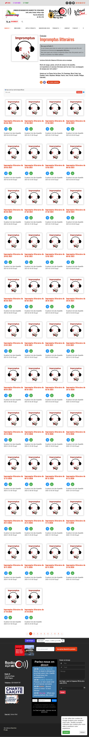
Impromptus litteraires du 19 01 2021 (34, 344)
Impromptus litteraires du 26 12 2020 (13, 432)
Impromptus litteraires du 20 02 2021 (75, 210)
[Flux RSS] (41, 82)
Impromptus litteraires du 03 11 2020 (54, 566)
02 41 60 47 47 (80, 3)
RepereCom (13, 728)
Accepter (66, 732)
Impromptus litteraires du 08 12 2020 (34, 477)
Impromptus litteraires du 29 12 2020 (75, 388)
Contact (67, 28)
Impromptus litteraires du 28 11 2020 (13, 521)
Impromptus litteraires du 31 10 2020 (75, 566)
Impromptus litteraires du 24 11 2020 (34, 521)
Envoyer (62, 692)
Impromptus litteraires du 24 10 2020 (34, 610)
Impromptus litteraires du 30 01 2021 (54, 299)
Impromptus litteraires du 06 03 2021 (75, 166)
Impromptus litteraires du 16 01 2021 (54, 344)
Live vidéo (16, 3)
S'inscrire (79, 92)
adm (6, 730)
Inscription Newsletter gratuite (66, 649)
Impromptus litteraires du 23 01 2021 (13, 344)
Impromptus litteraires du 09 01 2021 (13, 388)
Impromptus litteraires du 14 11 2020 (75, 521)
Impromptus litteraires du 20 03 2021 (75, 121)
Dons (7, 3)
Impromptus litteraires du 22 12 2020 (34, 432)
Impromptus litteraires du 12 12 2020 (13, 477)
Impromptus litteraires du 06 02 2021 (13, 299)
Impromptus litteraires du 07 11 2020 (34, 566)
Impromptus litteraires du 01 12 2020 (75, 477)
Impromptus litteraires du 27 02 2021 (34, 210)
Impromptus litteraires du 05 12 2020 (54, 477)
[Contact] (44, 82)
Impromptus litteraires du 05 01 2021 (34, 388)
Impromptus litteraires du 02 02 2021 (34, 299)
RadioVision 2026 (44, 28)
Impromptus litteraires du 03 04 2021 (13, 121)
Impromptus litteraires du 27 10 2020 (13, 610)
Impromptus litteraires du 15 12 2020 (75, 432)
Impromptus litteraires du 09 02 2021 (75, 255)
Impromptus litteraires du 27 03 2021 (34, 121)
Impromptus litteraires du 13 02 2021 (54, 255)
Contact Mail (14, 714)
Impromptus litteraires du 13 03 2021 (34, 166)
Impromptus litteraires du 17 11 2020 (54, 521)
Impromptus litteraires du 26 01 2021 (75, 299)
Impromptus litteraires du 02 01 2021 (54, 388)
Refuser (82, 732)
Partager (30, 640)
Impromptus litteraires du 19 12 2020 (54, 432)
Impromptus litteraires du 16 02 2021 (34, 255)
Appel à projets (31, 28)
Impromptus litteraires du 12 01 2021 (75, 344)
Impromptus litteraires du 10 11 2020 (13, 566)
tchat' (26, 3)
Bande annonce (53, 82)
